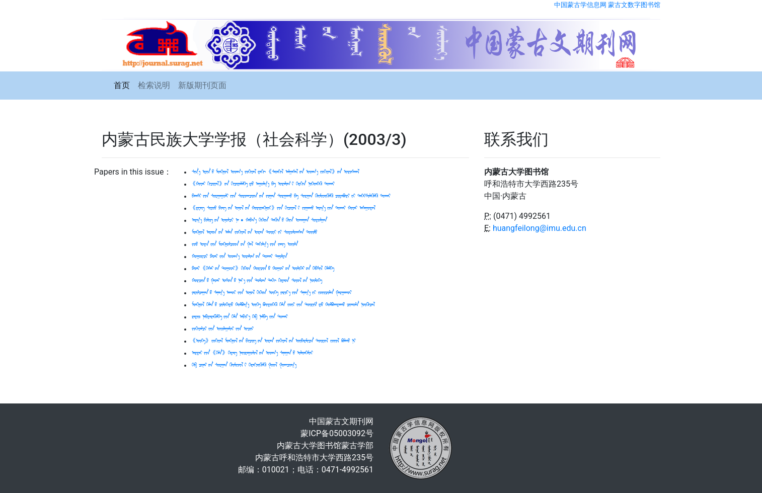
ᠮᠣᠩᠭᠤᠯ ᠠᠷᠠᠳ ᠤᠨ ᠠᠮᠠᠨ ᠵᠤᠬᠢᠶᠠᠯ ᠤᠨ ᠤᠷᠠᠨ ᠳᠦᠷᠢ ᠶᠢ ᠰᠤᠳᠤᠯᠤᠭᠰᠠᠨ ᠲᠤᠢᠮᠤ (254, 232)
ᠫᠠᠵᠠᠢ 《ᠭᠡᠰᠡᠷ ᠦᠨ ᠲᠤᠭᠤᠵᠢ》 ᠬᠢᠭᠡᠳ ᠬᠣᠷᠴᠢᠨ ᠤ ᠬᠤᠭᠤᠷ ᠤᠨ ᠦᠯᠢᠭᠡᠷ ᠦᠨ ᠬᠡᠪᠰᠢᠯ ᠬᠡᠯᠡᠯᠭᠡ (263, 269)
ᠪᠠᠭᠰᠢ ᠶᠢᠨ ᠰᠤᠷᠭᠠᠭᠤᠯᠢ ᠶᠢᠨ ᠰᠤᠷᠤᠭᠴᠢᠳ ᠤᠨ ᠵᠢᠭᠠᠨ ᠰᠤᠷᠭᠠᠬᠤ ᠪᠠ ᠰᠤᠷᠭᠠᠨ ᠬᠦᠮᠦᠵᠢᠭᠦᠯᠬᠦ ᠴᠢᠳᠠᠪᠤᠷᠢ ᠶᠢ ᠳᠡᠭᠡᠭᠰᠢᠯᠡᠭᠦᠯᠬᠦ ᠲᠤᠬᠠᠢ (291, 196)
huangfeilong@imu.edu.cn (539, 228)
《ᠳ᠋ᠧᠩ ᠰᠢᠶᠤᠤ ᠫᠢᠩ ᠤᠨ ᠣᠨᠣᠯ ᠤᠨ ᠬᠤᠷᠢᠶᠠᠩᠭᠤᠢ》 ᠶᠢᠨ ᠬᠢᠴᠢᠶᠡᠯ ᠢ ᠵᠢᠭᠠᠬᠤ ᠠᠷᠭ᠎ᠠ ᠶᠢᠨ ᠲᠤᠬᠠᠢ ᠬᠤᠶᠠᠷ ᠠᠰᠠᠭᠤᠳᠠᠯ (283, 208)
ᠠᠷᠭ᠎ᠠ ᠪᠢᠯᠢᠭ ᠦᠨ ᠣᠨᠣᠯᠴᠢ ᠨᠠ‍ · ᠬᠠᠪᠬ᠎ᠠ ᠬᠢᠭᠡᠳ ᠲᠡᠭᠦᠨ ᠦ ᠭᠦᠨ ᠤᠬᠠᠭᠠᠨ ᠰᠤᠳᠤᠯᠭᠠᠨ (259, 220)
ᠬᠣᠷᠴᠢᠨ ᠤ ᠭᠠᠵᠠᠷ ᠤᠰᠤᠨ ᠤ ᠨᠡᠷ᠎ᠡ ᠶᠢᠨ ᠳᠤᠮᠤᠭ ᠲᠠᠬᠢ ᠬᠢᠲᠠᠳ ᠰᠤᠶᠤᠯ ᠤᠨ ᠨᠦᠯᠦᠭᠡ (257, 281)
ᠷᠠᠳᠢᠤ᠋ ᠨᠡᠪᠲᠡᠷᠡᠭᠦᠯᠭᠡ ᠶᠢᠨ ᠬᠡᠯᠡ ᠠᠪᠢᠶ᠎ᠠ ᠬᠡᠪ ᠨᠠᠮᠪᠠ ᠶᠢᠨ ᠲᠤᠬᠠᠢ (240, 317)
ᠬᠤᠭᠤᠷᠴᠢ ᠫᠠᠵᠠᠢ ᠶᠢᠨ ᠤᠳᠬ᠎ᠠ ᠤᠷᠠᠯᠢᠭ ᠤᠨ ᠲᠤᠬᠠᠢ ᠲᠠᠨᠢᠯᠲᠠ (239, 257)
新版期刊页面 (202, 85)
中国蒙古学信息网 (580, 5)
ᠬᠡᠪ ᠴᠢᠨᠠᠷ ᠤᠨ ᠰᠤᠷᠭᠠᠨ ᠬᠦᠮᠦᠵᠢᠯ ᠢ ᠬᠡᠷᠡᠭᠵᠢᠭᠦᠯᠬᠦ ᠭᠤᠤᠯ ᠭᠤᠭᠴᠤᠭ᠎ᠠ (244, 365)
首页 (122, 85)
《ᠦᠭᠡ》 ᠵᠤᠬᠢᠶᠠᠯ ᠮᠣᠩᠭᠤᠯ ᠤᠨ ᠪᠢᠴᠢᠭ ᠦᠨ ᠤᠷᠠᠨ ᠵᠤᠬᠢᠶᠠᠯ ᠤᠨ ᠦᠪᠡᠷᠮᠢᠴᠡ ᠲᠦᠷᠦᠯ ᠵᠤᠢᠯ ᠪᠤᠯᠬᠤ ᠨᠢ (274, 341)
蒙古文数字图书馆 (634, 5)
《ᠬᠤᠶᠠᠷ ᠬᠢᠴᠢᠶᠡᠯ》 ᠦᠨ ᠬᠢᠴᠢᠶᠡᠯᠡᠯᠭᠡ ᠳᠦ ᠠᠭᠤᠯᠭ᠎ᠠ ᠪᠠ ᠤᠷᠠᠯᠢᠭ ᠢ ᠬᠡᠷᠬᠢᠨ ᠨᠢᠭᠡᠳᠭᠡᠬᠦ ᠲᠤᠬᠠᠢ (263, 184)
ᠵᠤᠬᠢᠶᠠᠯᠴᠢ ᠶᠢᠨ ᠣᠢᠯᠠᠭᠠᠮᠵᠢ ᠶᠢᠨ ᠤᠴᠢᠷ (223, 329)
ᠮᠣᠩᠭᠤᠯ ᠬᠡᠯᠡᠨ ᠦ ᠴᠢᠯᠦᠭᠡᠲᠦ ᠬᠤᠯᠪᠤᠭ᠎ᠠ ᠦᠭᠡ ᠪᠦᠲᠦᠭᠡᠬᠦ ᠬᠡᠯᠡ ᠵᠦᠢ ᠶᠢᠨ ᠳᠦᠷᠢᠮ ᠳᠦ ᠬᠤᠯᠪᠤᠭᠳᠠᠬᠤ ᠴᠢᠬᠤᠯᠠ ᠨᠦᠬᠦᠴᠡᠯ (283, 305)
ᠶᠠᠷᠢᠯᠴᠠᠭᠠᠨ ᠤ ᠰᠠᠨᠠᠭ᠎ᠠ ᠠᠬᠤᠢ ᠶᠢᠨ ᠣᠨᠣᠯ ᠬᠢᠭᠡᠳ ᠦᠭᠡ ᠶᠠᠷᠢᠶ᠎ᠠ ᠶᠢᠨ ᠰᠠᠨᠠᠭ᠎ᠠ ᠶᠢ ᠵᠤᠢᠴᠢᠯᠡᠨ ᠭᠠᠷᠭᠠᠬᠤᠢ (272, 293)
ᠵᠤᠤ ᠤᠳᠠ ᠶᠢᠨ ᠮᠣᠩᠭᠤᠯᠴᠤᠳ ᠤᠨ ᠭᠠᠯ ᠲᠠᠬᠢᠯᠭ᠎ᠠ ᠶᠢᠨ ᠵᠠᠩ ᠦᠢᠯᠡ (245, 244)
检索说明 (154, 85)
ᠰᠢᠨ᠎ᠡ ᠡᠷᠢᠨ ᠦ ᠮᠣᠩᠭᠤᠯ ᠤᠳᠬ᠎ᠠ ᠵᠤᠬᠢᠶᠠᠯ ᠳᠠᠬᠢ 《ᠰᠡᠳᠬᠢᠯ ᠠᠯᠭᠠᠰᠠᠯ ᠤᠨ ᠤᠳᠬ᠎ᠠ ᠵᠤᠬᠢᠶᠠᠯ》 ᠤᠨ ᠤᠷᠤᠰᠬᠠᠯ (275, 172)
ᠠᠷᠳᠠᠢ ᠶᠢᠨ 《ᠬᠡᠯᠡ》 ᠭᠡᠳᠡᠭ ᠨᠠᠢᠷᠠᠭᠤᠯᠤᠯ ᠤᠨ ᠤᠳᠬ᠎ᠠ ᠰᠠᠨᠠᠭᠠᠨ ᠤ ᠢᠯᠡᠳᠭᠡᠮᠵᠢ (252, 353)
